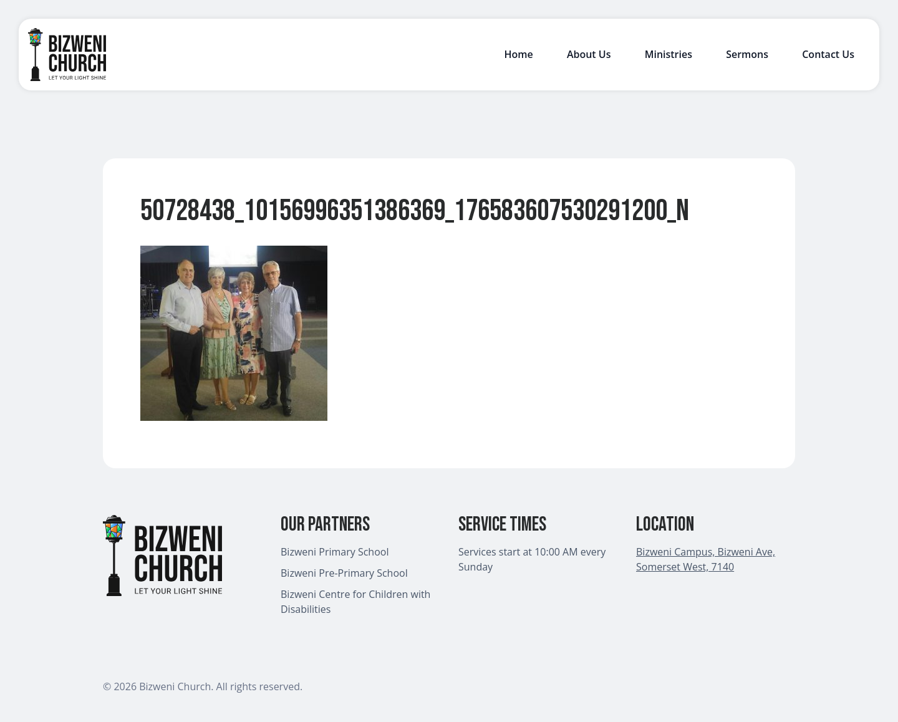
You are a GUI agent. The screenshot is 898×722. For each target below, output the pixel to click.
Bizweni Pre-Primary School (344, 573)
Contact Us (828, 54)
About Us (589, 54)
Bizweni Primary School (335, 552)
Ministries (668, 54)
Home (518, 54)
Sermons (747, 54)
